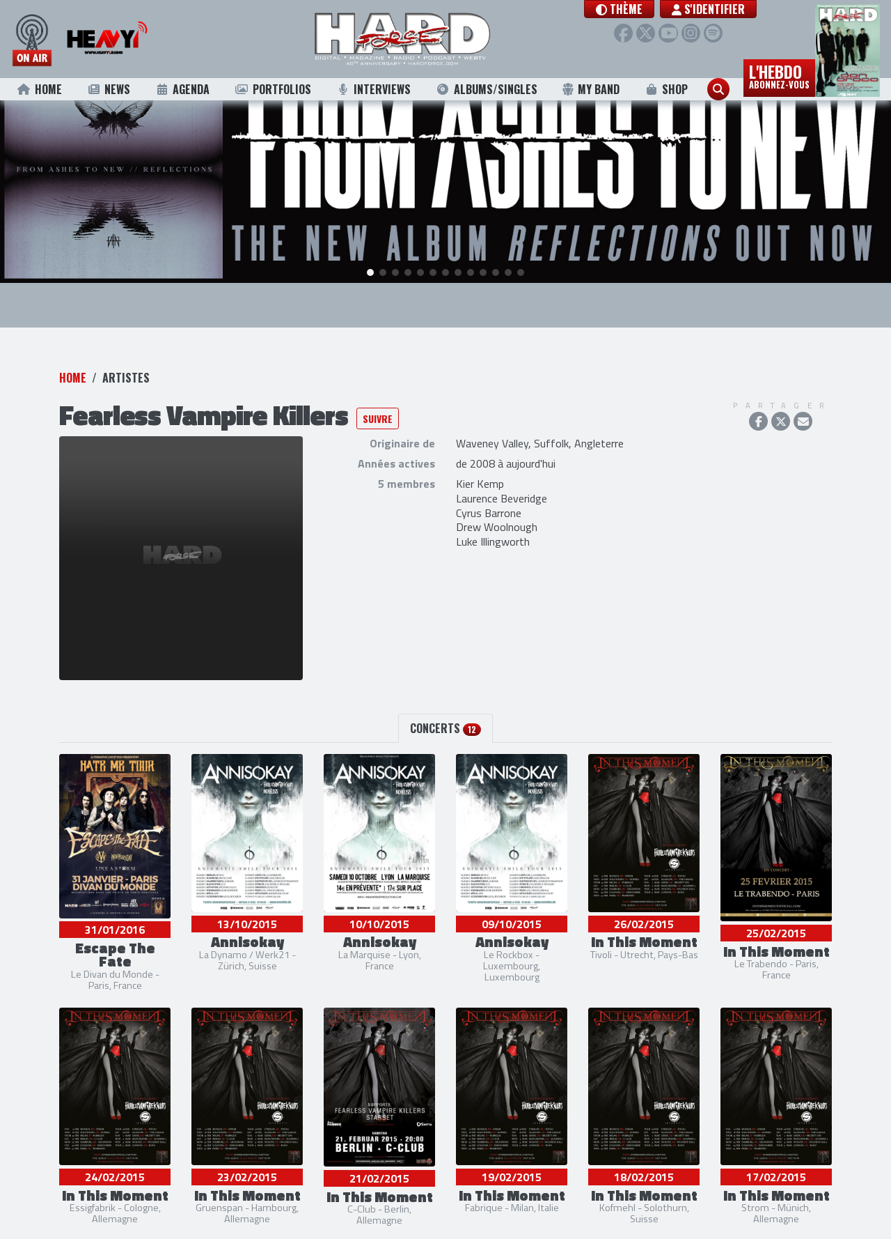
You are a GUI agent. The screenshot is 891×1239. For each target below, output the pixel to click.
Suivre (378, 396)
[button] (632, 9)
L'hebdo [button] (779, 75)
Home (39, 89)
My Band (591, 89)
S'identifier (720, 9)
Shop (666, 89)
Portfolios (273, 89)
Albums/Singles (486, 89)
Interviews (373, 89)
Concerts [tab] (445, 706)
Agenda (182, 89)
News (108, 89)
